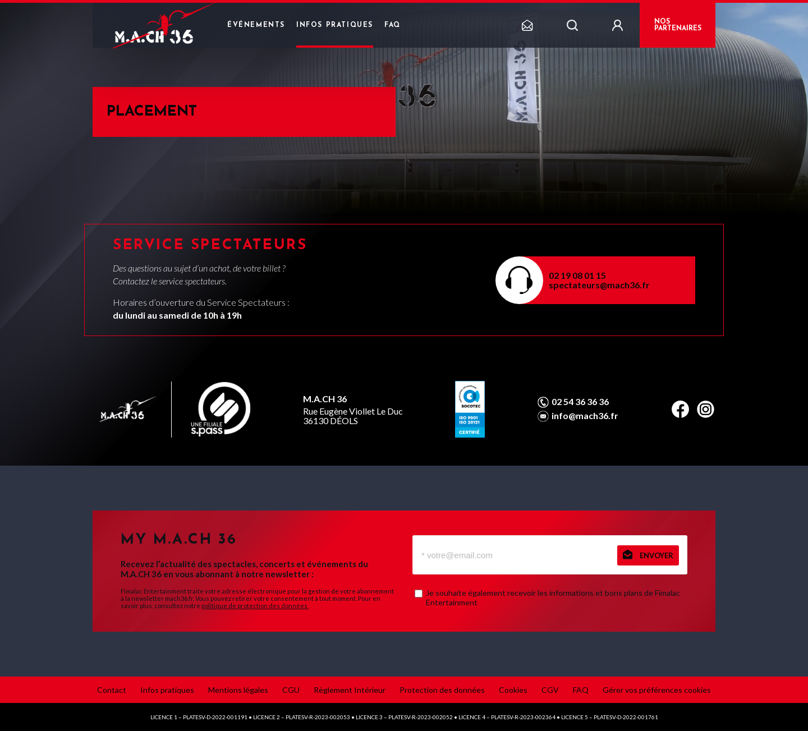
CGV (550, 690)
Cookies (513, 690)
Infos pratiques (334, 25)
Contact (111, 690)
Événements (256, 25)
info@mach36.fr (585, 416)
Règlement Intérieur (349, 690)
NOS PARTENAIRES (677, 25)
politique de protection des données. (255, 605)
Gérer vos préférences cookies (657, 690)
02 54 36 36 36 (580, 402)
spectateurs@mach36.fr (599, 284)
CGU (291, 690)
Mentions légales (238, 690)
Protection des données (442, 690)
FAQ (392, 25)
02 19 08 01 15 (577, 275)
